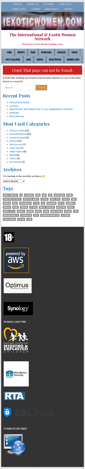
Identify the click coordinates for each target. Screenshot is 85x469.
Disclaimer (49, 4)
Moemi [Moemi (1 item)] (30, 211)
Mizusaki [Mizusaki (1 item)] (61, 207)
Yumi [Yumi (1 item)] (29, 219)
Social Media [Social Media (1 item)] (9, 219)
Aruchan (13, 106)
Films (32, 52)
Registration (55, 59)
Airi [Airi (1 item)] (44, 195)
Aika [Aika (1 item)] (38, 195)
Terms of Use (65, 4)
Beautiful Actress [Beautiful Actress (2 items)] (12, 199)
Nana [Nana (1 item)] (46, 211)
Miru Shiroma (16, 116)
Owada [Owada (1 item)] (68, 211)
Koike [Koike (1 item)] (15, 207)
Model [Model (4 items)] (71, 207)
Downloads (46, 52)
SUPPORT (68, 9)
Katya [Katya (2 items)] (61, 203)
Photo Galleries (13, 59)
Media (12, 155)
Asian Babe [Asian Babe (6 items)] (59, 195)
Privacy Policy (19, 9)
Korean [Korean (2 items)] (24, 207)
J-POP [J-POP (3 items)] (36, 203)
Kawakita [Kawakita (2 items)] (71, 203)
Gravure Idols (16, 130)
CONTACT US (32, 4)
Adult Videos (16, 151)
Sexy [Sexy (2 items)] (36, 215)
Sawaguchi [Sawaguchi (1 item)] (26, 215)
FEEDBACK (36, 9)
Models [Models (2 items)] (21, 211)
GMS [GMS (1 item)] (74, 199)
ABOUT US (17, 4)
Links (28, 59)
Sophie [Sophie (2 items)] (21, 219)
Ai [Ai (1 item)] (21, 195)
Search (40, 59)
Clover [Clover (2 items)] (44, 199)
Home (9, 52)
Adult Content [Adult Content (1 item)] (10, 195)
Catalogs (61, 52)
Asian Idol (14, 148)
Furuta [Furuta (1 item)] (66, 199)
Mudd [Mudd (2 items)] (38, 211)
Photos (13, 141)
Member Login (73, 59)
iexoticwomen (16, 137)
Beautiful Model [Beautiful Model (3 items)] (31, 199)
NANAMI (14, 113)
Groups (21, 52)
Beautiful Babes (17, 134)
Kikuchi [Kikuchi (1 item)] (7, 207)
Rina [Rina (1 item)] (76, 211)
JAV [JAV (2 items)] (43, 203)
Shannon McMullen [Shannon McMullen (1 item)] (50, 215)
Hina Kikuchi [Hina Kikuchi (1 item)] (25, 203)
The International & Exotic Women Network (42, 36)
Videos (75, 52)
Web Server (15, 144)
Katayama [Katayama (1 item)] (51, 203)
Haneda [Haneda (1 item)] (7, 203)
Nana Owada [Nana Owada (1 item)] (56, 211)
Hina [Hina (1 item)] (15, 203)
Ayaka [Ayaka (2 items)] (69, 195)
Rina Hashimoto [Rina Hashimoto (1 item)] (11, 215)
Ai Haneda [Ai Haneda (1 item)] (29, 195)
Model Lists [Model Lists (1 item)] (9, 211)
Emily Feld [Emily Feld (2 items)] (55, 199)
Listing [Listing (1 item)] (33, 207)
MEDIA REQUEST (52, 9)
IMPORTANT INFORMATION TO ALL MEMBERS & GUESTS (41, 109)
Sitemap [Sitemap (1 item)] (65, 215)
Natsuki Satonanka (19, 102)
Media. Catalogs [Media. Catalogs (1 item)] (47, 207)
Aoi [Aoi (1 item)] (50, 195)
